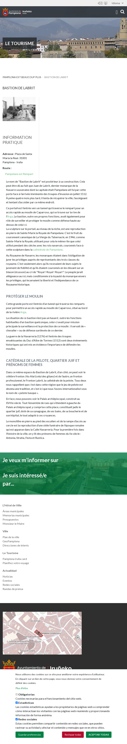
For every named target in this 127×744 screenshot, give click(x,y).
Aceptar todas (99, 734)
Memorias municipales (16, 515)
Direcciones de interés (16, 545)
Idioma (117, 3)
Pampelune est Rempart (19, 173)
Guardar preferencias (29, 734)
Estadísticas (26, 702)
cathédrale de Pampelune (48, 249)
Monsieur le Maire (13, 523)
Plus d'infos (22, 688)
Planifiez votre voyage (16, 563)
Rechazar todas (73, 734)
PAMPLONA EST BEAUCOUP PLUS (22, 77)
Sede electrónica (105, 3)
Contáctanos (100, 3)
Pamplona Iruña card (15, 558)
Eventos (7, 580)
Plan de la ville (11, 537)
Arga (10, 216)
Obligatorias (26, 694)
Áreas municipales (13, 511)
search (122, 11)
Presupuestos (11, 519)
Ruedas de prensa (13, 588)
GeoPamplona (11, 541)
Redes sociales (11, 584)
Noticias (8, 576)
